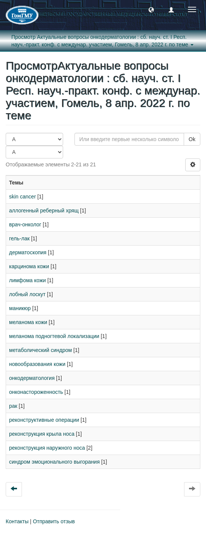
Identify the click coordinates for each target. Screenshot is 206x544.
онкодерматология (31, 378)
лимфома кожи (27, 280)
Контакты (17, 521)
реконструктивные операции (44, 420)
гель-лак (19, 238)
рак (13, 406)
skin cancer (22, 197)
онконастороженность (36, 392)
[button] (151, 9)
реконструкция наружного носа (47, 448)
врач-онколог (25, 224)
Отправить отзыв (54, 521)
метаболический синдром (40, 350)
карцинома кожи (29, 266)
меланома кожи (28, 322)
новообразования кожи (37, 364)
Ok (192, 139)
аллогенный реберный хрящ (44, 210)
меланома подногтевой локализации (54, 336)
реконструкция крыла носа (41, 434)
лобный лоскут (27, 294)
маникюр (20, 308)
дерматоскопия (27, 252)
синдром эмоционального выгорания (54, 462)
